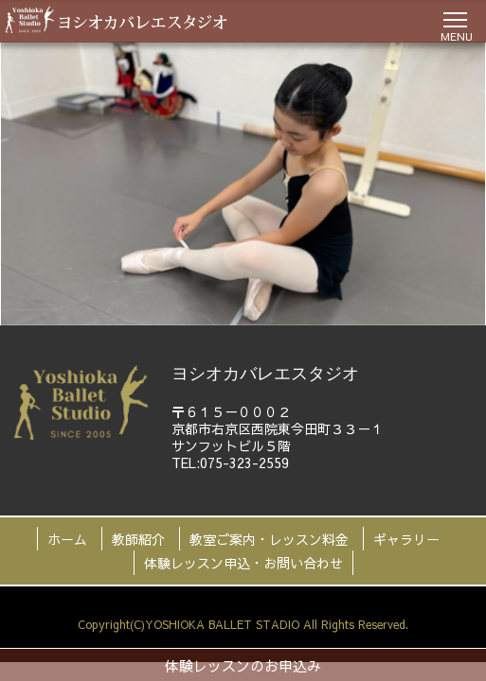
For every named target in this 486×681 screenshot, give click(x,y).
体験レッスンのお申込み (243, 665)
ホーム (67, 539)
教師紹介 (138, 539)
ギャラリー (406, 539)
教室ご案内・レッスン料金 (269, 539)
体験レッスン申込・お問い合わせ (243, 562)
